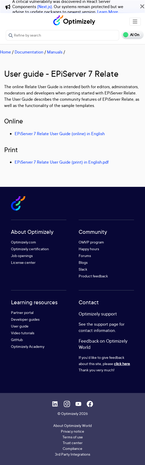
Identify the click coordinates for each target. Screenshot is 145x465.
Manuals (54, 52)
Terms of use (72, 436)
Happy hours (89, 248)
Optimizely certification (30, 248)
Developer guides (25, 319)
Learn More (107, 12)
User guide (19, 326)
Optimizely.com (23, 242)
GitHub (17, 339)
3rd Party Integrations (72, 454)
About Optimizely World (72, 425)
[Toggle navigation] (135, 22)
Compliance (72, 448)
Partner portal (22, 312)
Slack (83, 269)
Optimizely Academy (27, 346)
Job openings (22, 255)
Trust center (73, 442)
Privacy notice (72, 431)
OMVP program (91, 242)
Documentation (29, 52)
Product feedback (93, 275)
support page (106, 324)
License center (23, 262)
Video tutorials (22, 332)
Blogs (83, 262)
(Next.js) (44, 6)
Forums (85, 255)
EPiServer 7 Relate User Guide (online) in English (60, 133)
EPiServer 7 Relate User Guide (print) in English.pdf (62, 162)
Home (5, 52)
